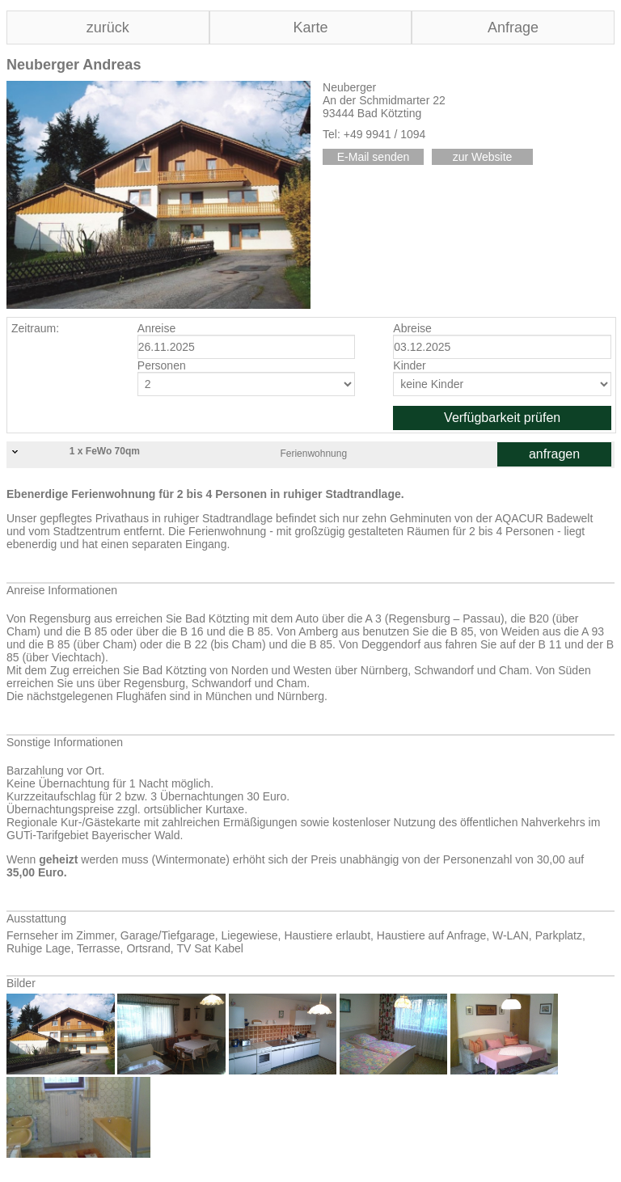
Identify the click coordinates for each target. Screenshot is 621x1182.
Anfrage (513, 27)
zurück (108, 27)
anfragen (554, 454)
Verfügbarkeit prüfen (502, 417)
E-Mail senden (373, 156)
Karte (310, 27)
